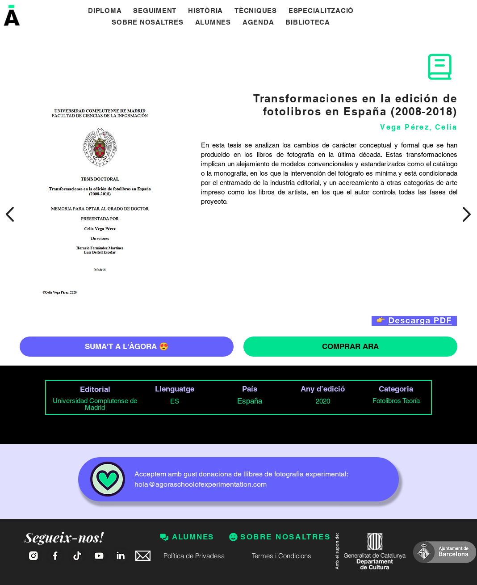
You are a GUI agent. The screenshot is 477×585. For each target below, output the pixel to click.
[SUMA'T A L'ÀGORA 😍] (127, 347)
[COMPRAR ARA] (350, 347)
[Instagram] (33, 555)
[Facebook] (55, 555)
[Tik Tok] (77, 555)
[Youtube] (99, 555)
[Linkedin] (121, 555)
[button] (307, 22)
